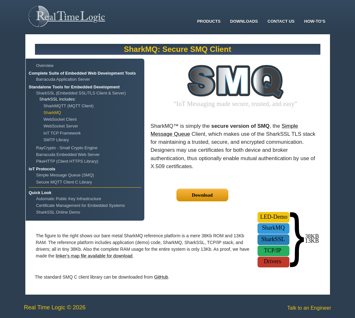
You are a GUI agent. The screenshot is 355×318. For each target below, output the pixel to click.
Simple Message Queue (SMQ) (65, 175)
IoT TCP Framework (62, 133)
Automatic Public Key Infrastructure (68, 198)
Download (202, 195)
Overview (45, 65)
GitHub (161, 277)
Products (209, 21)
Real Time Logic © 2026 (55, 307)
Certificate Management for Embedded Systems (80, 205)
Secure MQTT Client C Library (64, 182)
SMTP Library (56, 139)
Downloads (244, 21)
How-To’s (314, 21)
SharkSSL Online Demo (58, 212)
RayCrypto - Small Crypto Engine (66, 147)
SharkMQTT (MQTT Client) (69, 105)
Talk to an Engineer (309, 308)
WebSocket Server (61, 126)
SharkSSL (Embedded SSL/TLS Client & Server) (81, 93)
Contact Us (280, 21)
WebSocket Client (60, 119)
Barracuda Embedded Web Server (68, 154)
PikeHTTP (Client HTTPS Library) (67, 161)
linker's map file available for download (94, 255)
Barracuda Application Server (63, 79)
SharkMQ (52, 112)
